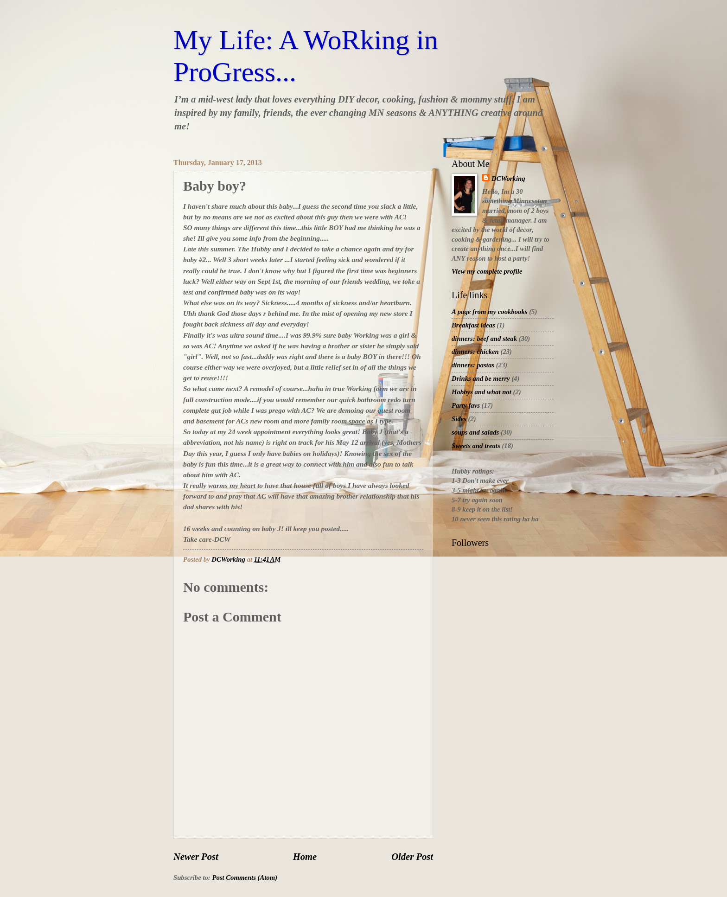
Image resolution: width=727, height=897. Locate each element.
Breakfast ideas (473, 325)
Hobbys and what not (481, 392)
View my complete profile (487, 271)
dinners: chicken (475, 351)
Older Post (412, 857)
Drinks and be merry (481, 378)
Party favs (466, 405)
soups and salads (475, 432)
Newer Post (195, 857)
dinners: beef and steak (484, 338)
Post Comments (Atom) (244, 877)
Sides (459, 419)
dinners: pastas (473, 365)
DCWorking (508, 178)
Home (305, 857)
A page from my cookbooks (490, 311)
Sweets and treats (476, 445)
